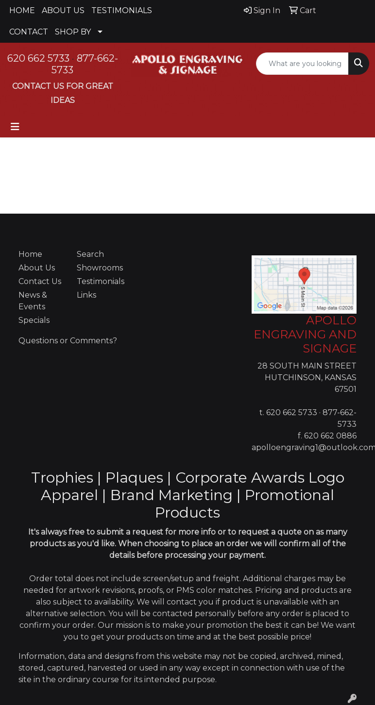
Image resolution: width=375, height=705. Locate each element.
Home (30, 254)
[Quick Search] (302, 63)
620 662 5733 (38, 58)
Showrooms (100, 267)
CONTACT (28, 31)
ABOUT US (63, 10)
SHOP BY (73, 31)
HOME (22, 10)
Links (86, 295)
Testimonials (100, 281)
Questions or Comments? (67, 340)
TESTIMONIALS (121, 10)
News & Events (32, 300)
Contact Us (39, 281)
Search (90, 254)
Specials (34, 320)
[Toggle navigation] (15, 127)
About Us (36, 267)
